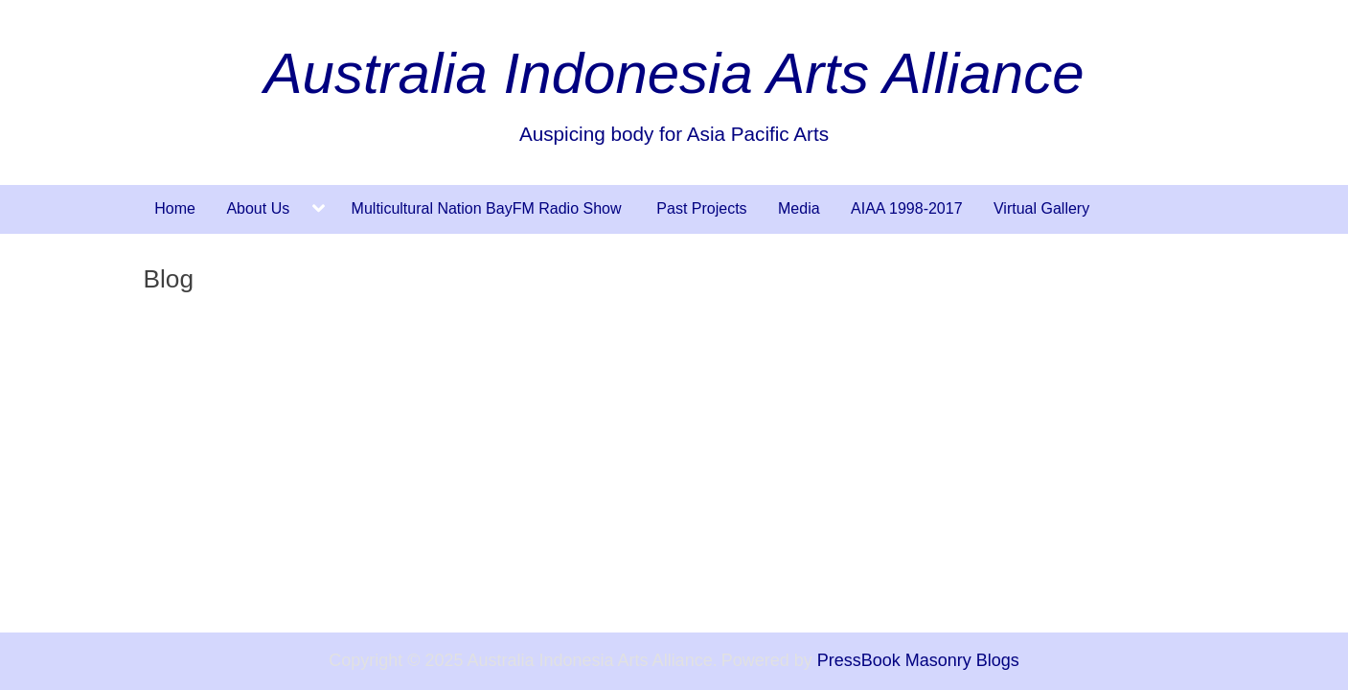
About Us (257, 208)
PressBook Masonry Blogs (918, 660)
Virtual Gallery (1041, 208)
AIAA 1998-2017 (907, 208)
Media (799, 208)
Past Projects (701, 208)
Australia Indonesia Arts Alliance (674, 73)
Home (174, 208)
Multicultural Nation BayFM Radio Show (489, 208)
